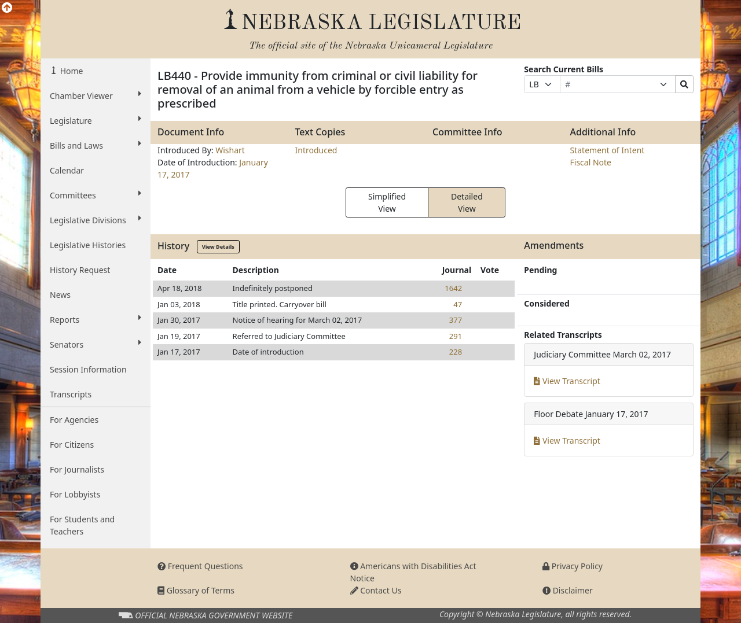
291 (455, 336)
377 (455, 320)
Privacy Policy (572, 566)
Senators (95, 344)
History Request (80, 269)
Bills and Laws (95, 145)
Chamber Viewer (95, 95)
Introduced (316, 150)
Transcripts (70, 394)
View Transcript (567, 380)
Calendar (67, 170)
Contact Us (376, 590)
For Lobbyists (75, 494)
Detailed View (467, 202)
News (60, 294)
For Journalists (77, 469)
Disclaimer (567, 590)
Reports (95, 319)
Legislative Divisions (95, 220)
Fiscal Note (590, 162)
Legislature (95, 120)
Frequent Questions (200, 566)
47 (457, 304)
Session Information (88, 369)
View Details (218, 246)
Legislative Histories (88, 244)
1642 (453, 288)
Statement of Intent (607, 150)
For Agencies (74, 419)
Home (70, 70)
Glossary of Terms (195, 590)
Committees (95, 195)
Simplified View (387, 202)
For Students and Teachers (82, 525)
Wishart (230, 150)
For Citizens (72, 444)
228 (455, 351)
